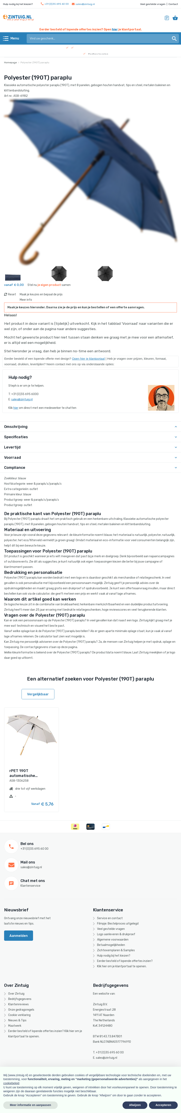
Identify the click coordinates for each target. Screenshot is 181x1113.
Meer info (26, 300)
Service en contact (110, 918)
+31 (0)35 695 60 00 (55, 4)
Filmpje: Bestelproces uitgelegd (118, 923)
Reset (12, 294)
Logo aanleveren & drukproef (116, 934)
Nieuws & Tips (17, 1020)
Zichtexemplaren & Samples (116, 950)
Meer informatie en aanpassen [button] (30, 1105)
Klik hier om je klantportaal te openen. (122, 966)
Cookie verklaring (19, 1015)
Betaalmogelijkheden (111, 945)
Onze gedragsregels (21, 1009)
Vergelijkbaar (38, 694)
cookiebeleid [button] (11, 1083)
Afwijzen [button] (135, 1105)
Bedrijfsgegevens (19, 999)
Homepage (10, 62)
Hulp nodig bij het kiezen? (113, 955)
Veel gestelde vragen (152, 4)
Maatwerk (14, 1025)
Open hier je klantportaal (88, 358)
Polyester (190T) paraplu (35, 62)
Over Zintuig (16, 993)
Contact (173, 4)
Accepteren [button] (163, 1105)
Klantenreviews (18, 1004)
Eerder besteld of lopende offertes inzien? (125, 961)
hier (115, 29)
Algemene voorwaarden (112, 939)
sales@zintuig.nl (83, 4)
